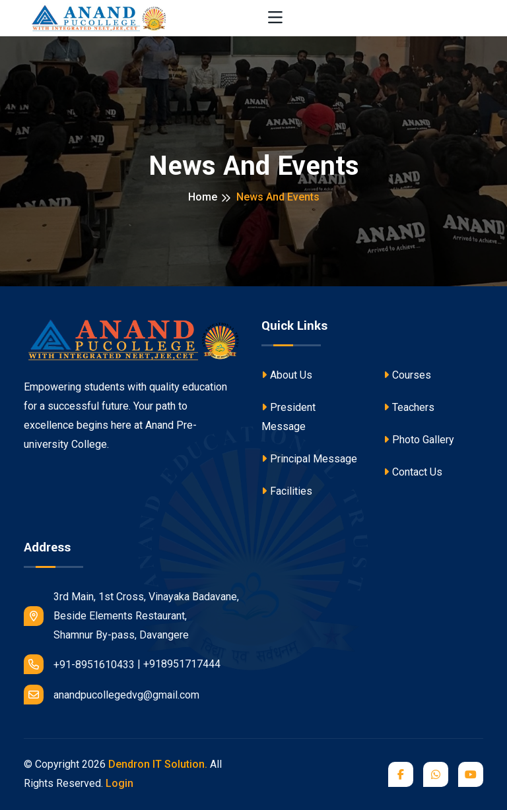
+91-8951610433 (79, 664)
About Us (286, 375)
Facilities (286, 491)
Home (202, 197)
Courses (407, 375)
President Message (288, 417)
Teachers (409, 407)
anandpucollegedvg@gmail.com (111, 694)
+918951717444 (181, 664)
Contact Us (413, 472)
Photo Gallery (419, 439)
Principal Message (309, 458)
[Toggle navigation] (275, 18)
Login (119, 783)
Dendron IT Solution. (157, 764)
